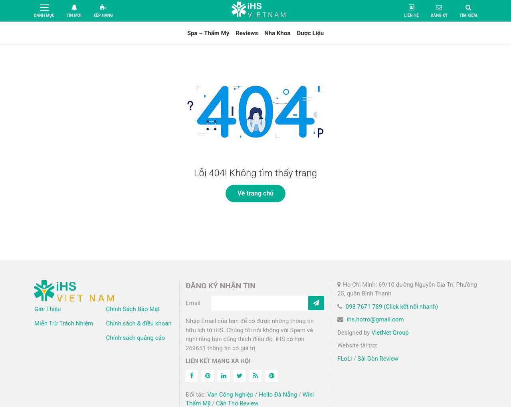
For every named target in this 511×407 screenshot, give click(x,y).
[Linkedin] (224, 376)
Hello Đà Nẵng (278, 394)
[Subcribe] (316, 303)
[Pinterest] (208, 376)
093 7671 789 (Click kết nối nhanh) (392, 306)
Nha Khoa (277, 33)
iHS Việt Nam (259, 11)
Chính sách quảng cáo (135, 337)
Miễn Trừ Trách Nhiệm (63, 323)
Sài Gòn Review (377, 358)
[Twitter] (240, 376)
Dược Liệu (310, 33)
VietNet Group (390, 332)
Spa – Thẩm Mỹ (208, 33)
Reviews (247, 33)
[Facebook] (192, 376)
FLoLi (344, 358)
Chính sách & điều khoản (139, 323)
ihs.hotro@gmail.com (375, 319)
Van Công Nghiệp (230, 394)
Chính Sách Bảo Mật (133, 309)
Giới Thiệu (47, 309)
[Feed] (255, 376)
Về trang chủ (256, 193)
